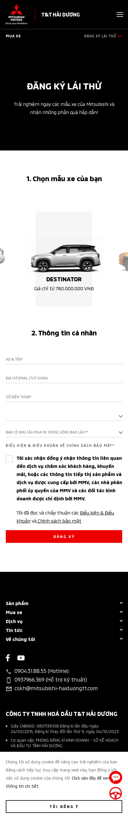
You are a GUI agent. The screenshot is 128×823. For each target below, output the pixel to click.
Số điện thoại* (19, 396)
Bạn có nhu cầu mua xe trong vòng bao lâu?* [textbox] (47, 431)
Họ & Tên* (14, 359)
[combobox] (64, 416)
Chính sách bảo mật (58, 520)
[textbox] (64, 416)
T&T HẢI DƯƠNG (60, 14)
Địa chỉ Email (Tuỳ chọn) (27, 378)
